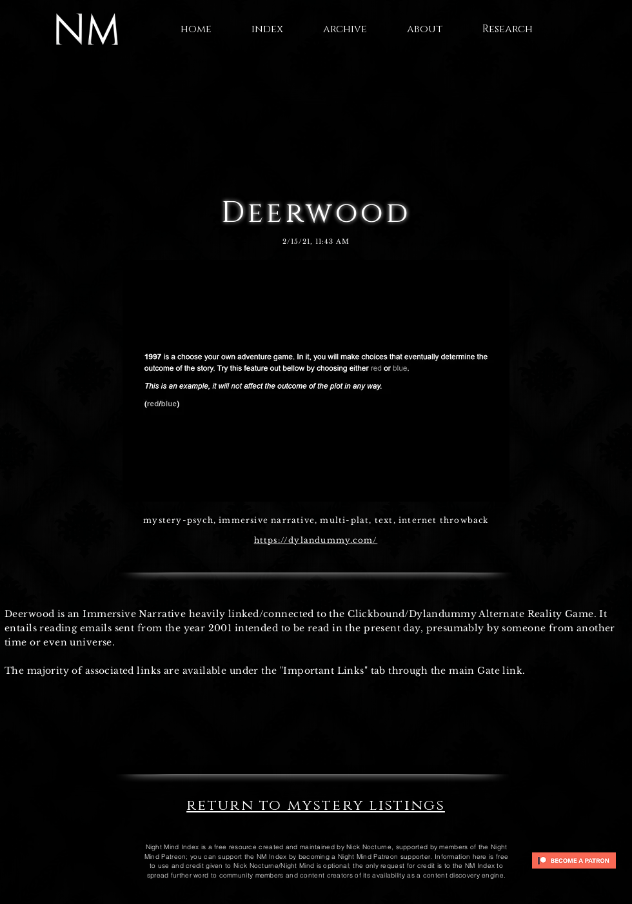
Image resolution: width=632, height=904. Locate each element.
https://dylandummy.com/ (316, 540)
